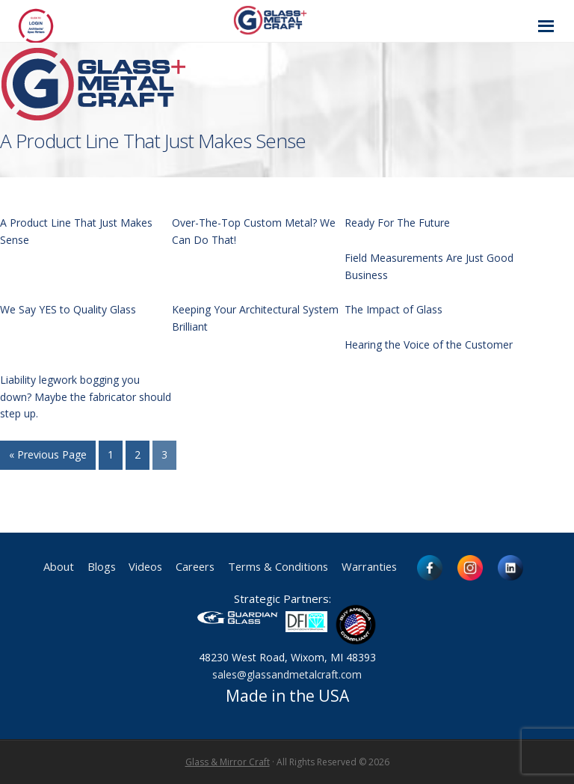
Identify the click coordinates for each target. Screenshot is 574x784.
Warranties (381, 567)
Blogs (90, 567)
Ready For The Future (397, 222)
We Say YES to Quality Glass (68, 309)
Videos (137, 567)
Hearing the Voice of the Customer (429, 344)
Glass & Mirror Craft (227, 762)
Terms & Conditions (281, 567)
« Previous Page (48, 454)
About (44, 567)
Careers (191, 567)
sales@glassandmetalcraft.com (287, 674)
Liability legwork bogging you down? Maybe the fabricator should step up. (85, 397)
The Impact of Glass (393, 309)
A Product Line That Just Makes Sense (153, 140)
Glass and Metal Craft (285, 19)
